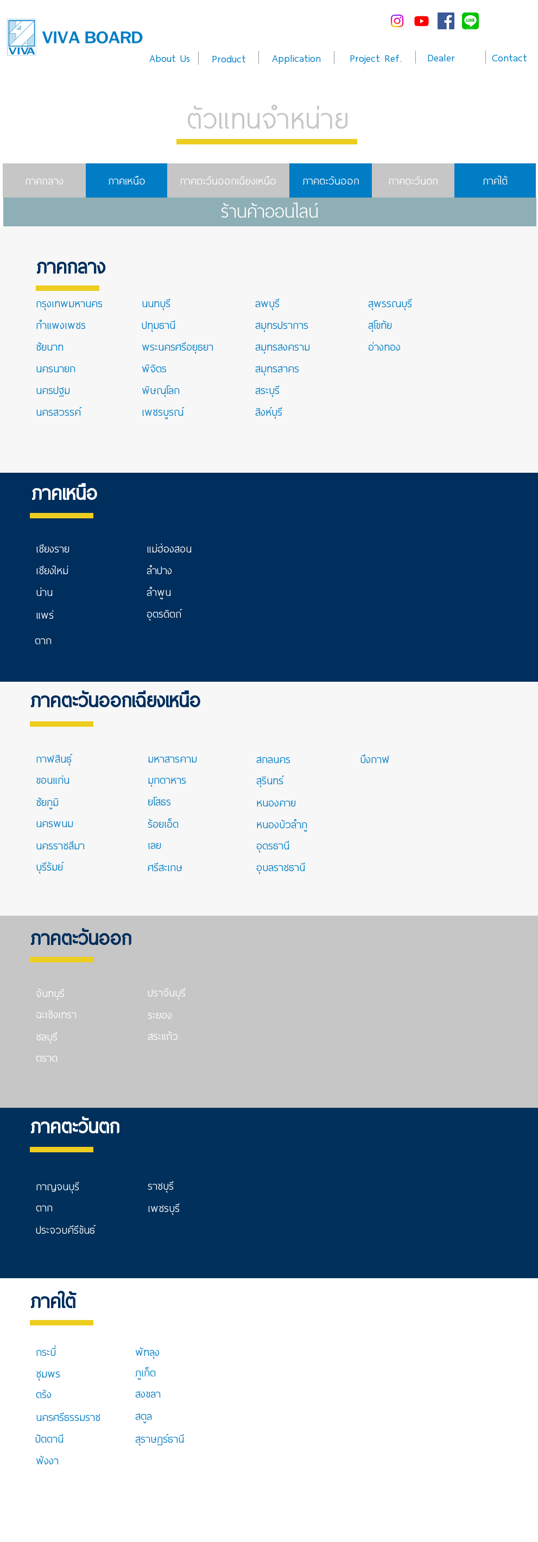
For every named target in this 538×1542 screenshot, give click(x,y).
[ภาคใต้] (495, 180)
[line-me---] (470, 20)
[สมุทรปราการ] (293, 324)
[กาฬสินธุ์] (74, 758)
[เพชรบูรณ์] (163, 411)
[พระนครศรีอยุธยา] (178, 346)
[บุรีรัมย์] (62, 866)
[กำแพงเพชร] (62, 324)
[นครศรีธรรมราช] (68, 1416)
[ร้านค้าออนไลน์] (269, 212)
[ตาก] (53, 640)
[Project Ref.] (376, 57)
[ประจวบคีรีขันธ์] (66, 1229)
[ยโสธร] (169, 801)
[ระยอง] (162, 1014)
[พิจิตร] (163, 368)
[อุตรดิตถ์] (164, 613)
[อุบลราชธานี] (281, 867)
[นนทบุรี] (180, 303)
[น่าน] (51, 591)
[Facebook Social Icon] (446, 20)
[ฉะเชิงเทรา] (62, 1014)
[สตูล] (160, 1415)
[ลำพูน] (173, 591)
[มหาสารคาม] (186, 758)
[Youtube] (421, 20)
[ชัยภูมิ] (51, 802)
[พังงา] (62, 1460)
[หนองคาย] (276, 802)
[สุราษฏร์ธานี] (160, 1438)
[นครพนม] (57, 823)
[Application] (296, 57)
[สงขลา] (161, 1393)
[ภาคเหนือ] (127, 180)
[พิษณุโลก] (161, 390)
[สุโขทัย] (382, 324)
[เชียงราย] (74, 548)
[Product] (229, 58)
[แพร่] (55, 614)
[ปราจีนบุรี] (174, 992)
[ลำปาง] (173, 570)
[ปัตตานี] (61, 1438)
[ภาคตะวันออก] (330, 180)
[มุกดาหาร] (174, 779)
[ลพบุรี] (281, 303)
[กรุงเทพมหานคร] (74, 303)
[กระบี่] (55, 1351)
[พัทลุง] (161, 1351)
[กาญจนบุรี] (74, 1186)
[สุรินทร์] (270, 780)
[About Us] (169, 57)
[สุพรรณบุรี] (394, 303)
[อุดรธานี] (282, 845)
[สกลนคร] (294, 759)
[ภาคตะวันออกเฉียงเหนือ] (228, 180)
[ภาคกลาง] (44, 180)
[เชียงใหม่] (62, 570)
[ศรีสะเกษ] (174, 867)
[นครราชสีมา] (60, 845)
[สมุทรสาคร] (277, 368)
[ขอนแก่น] (62, 779)
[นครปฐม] (55, 390)
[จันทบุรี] (74, 993)
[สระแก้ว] (165, 1035)
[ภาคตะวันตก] (413, 180)
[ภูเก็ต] (145, 1372)
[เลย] (169, 844)
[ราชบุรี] (174, 1185)
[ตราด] (49, 1057)
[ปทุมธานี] (168, 324)
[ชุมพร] (51, 1373)
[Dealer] (441, 57)
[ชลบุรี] (51, 1036)
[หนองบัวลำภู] (282, 824)
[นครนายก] (57, 368)
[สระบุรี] (277, 390)
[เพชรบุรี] (164, 1208)
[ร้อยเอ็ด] (167, 823)
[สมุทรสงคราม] (283, 346)
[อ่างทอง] (385, 346)
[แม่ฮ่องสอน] (173, 548)
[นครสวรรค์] (62, 411)
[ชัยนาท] (52, 346)
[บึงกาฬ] (398, 759)
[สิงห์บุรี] (274, 411)
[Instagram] (397, 20)
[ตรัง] (51, 1394)
